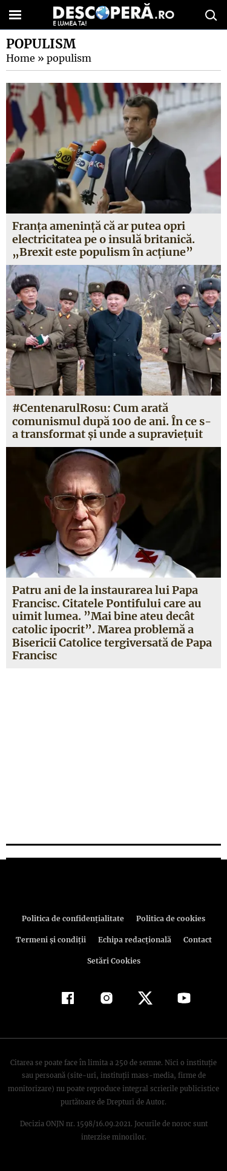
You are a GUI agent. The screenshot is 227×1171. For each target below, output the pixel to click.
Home (20, 58)
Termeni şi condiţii (52, 939)
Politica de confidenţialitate (75, 918)
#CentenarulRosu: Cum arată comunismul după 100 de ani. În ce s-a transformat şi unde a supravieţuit (113, 421)
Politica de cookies (169, 918)
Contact (195, 939)
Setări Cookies (113, 960)
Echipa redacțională (133, 939)
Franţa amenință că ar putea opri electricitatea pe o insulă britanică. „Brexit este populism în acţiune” (103, 239)
